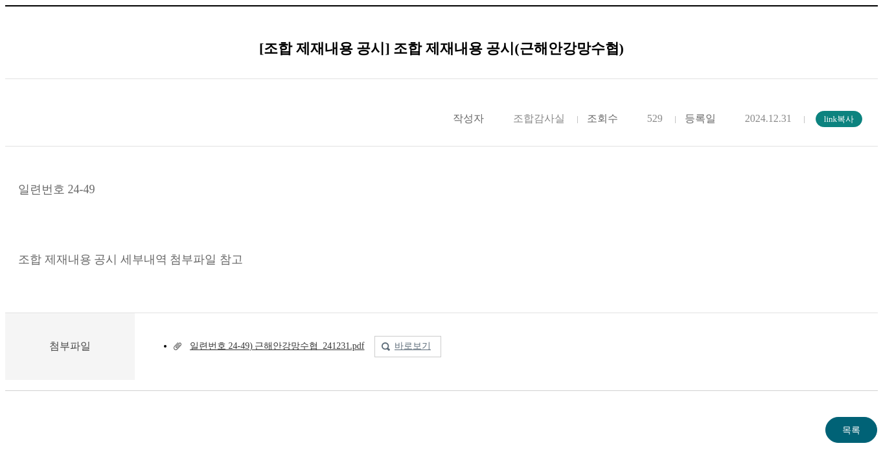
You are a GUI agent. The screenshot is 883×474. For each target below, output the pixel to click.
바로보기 (413, 346)
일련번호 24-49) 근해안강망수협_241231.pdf (277, 346)
